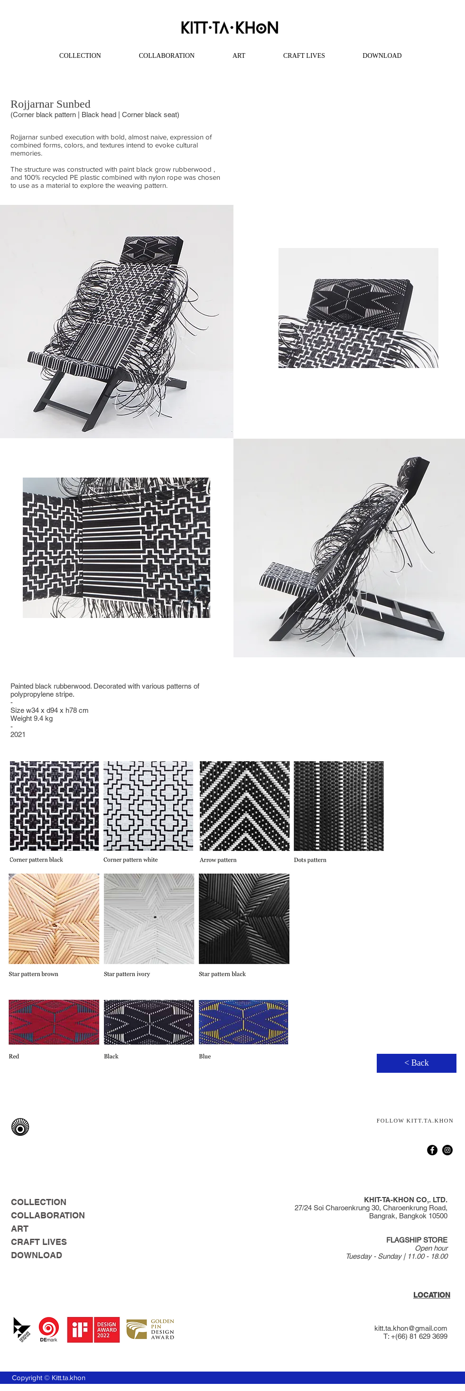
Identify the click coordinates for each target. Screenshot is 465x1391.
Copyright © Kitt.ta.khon (48, 1377)
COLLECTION (38, 1202)
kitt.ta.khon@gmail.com (410, 1328)
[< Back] (416, 1063)
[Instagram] (447, 1150)
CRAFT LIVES (39, 1242)
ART (19, 1229)
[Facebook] (432, 1150)
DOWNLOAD (36, 1255)
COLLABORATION (45, 1215)
